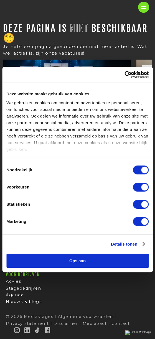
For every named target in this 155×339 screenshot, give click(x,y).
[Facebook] (48, 330)
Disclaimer (66, 323)
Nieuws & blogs (24, 301)
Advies (13, 281)
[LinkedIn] (27, 330)
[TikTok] (37, 330)
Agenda (15, 294)
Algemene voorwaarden (85, 316)
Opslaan (77, 260)
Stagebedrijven (23, 288)
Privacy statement (27, 323)
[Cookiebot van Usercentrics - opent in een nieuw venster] (124, 74)
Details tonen (124, 244)
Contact (120, 323)
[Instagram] (17, 330)
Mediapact (95, 323)
